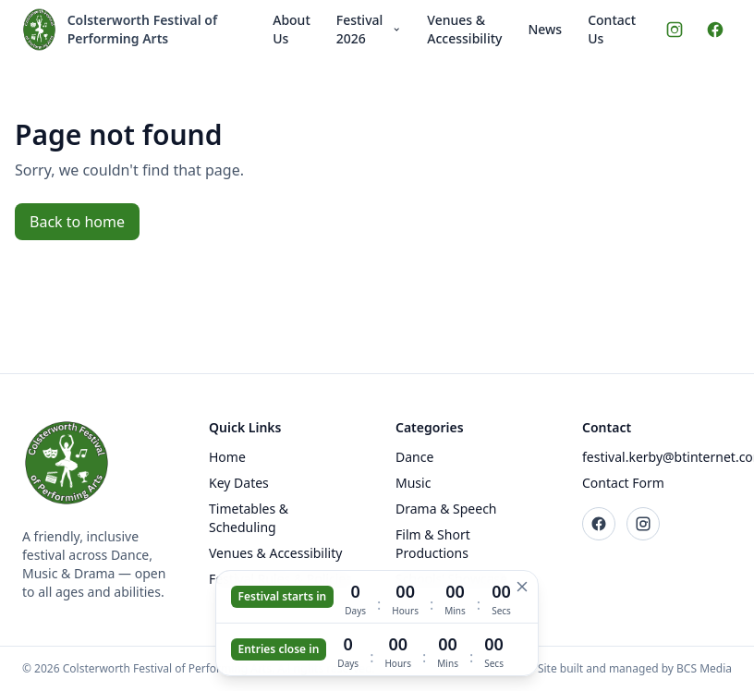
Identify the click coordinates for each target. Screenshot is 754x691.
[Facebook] (715, 29)
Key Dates (239, 482)
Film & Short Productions (432, 544)
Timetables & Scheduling (248, 518)
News (545, 29)
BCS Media (704, 668)
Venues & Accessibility (464, 29)
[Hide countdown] (522, 587)
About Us (291, 29)
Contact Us (612, 29)
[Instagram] (674, 29)
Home (227, 457)
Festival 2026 (369, 29)
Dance (414, 457)
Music (413, 482)
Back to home (77, 222)
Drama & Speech (446, 508)
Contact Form (623, 482)
